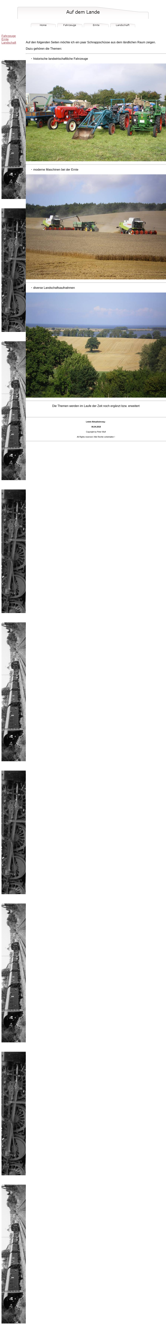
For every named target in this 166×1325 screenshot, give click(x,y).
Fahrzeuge (8, 36)
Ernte (5, 39)
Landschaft (8, 42)
